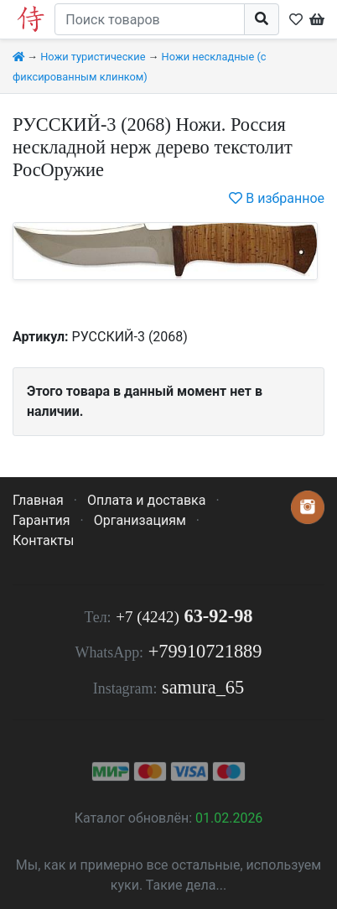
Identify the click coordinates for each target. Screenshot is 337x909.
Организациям (140, 520)
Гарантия (41, 520)
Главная (38, 500)
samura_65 (203, 687)
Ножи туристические (92, 56)
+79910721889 (205, 651)
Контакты (43, 540)
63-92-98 (184, 615)
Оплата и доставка (146, 500)
